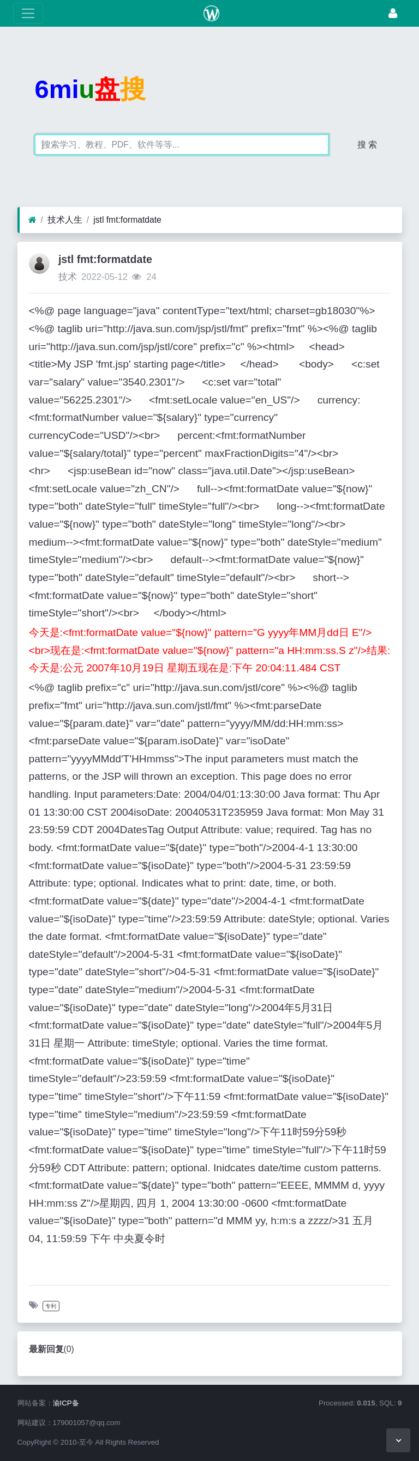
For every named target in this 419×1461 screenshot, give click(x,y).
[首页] (32, 220)
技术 (67, 277)
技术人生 (64, 219)
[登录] (393, 13)
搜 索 (367, 144)
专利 (50, 1306)
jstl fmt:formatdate (127, 219)
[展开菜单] (28, 13)
